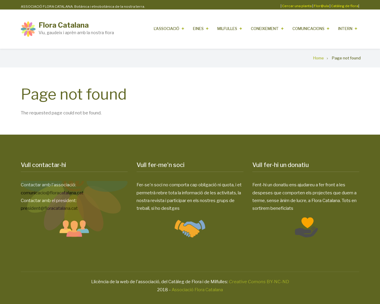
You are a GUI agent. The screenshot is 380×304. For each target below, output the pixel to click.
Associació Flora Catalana (197, 289)
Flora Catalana (64, 25)
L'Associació (166, 28)
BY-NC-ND (259, 281)
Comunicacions (308, 28)
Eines (198, 28)
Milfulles (227, 28)
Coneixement (265, 28)
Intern (345, 28)
